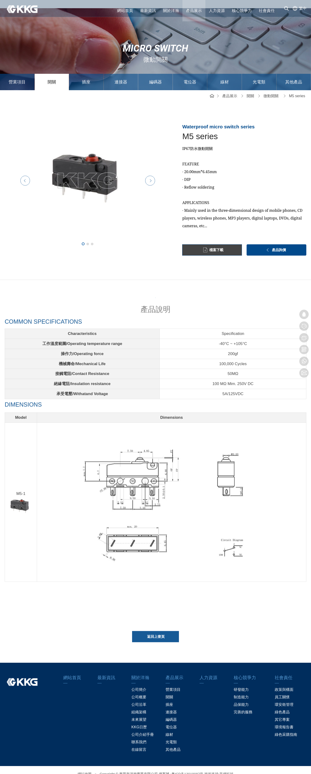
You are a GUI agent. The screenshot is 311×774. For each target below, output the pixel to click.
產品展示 (194, 10)
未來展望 (138, 712)
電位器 (190, 73)
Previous (15, 172)
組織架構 (138, 704)
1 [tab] (83, 235)
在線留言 (138, 742)
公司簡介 (138, 682)
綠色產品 (282, 704)
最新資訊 (148, 10)
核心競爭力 (242, 10)
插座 (86, 73)
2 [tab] (87, 235)
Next (160, 172)
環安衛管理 (284, 697)
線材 (224, 73)
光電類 (259, 73)
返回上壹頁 (156, 631)
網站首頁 (125, 10)
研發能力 (241, 682)
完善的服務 (243, 704)
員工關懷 (282, 689)
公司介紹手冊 (142, 727)
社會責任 (267, 10)
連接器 (121, 73)
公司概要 (138, 689)
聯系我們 (138, 734)
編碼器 (155, 73)
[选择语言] (298, 10)
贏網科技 (226, 766)
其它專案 (282, 712)
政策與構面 (284, 682)
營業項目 (17, 73)
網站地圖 (85, 766)
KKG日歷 (139, 719)
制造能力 (241, 689)
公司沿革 (138, 697)
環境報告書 (284, 719)
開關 (52, 73)
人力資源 (217, 10)
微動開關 (270, 88)
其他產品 (293, 73)
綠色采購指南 (286, 727)
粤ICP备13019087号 (187, 766)
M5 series (297, 88)
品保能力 (241, 697)
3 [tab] (92, 235)
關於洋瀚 (171, 10)
